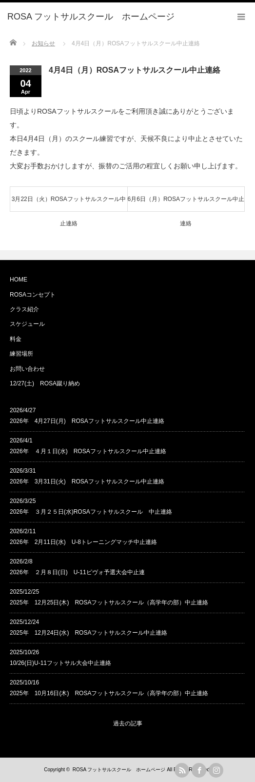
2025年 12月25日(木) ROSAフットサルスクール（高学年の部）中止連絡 (109, 602)
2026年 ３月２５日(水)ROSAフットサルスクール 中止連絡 (91, 511)
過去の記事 (127, 723)
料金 (15, 339)
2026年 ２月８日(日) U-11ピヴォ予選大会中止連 (77, 572)
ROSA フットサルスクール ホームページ (119, 769)
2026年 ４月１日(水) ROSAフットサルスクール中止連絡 (88, 451)
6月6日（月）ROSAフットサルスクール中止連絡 (186, 203)
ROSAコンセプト (33, 294)
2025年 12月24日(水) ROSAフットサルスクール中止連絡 (88, 632)
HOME (18, 279)
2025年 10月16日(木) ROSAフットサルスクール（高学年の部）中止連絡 (109, 693)
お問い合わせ (27, 368)
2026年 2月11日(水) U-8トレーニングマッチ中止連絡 (83, 542)
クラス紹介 (24, 309)
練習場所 (21, 353)
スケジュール (27, 324)
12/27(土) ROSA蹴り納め (45, 383)
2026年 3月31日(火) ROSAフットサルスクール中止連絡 (87, 481)
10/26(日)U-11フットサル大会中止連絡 (60, 663)
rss (182, 770)
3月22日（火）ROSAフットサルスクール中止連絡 (69, 203)
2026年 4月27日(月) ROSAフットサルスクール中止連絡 (87, 421)
